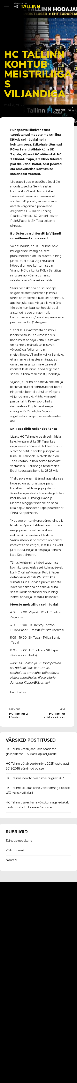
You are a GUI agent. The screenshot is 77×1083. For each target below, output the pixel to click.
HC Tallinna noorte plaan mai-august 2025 (35, 778)
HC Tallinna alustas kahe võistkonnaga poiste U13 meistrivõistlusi (38, 790)
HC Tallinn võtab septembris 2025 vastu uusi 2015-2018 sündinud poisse (37, 766)
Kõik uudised (15, 850)
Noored (11, 860)
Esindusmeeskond (19, 841)
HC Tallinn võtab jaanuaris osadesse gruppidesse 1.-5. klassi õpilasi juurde (31, 751)
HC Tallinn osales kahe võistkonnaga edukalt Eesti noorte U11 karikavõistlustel (37, 805)
